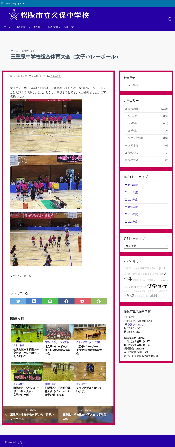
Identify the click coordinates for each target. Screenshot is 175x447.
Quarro (24, 442)
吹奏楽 (148, 275)
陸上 (143, 298)
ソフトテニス (160, 281)
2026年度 (133, 186)
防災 (148, 298)
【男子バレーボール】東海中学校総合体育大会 (89, 350)
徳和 (125, 276)
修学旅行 (157, 288)
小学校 (155, 276)
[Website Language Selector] (14, 3)
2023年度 (133, 208)
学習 (130, 297)
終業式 (136, 270)
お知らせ (39, 26)
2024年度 (133, 201)
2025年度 (133, 193)
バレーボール (24, 276)
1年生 (149, 117)
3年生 (149, 131)
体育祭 (136, 282)
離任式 (139, 289)
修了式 (148, 293)
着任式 (137, 298)
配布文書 (53, 26)
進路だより (148, 161)
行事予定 (69, 26)
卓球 (153, 297)
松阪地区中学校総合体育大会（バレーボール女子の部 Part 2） (57, 392)
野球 (142, 270)
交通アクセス (135, 326)
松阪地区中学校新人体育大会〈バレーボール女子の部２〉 (26, 353)
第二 (125, 289)
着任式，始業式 (158, 293)
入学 (135, 293)
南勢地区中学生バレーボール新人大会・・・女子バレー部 (26, 392)
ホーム (7, 26)
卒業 (147, 270)
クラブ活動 (63, 342)
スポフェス (128, 293)
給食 (161, 275)
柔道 (126, 270)
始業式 (150, 282)
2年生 (149, 124)
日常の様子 (22, 26)
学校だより (148, 154)
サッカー (143, 282)
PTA (139, 293)
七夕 (145, 289)
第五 (143, 293)
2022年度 (133, 216)
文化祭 (132, 288)
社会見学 (133, 275)
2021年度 (133, 223)
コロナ (141, 275)
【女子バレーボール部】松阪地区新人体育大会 (57, 350)
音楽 (131, 270)
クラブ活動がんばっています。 (89, 390)
